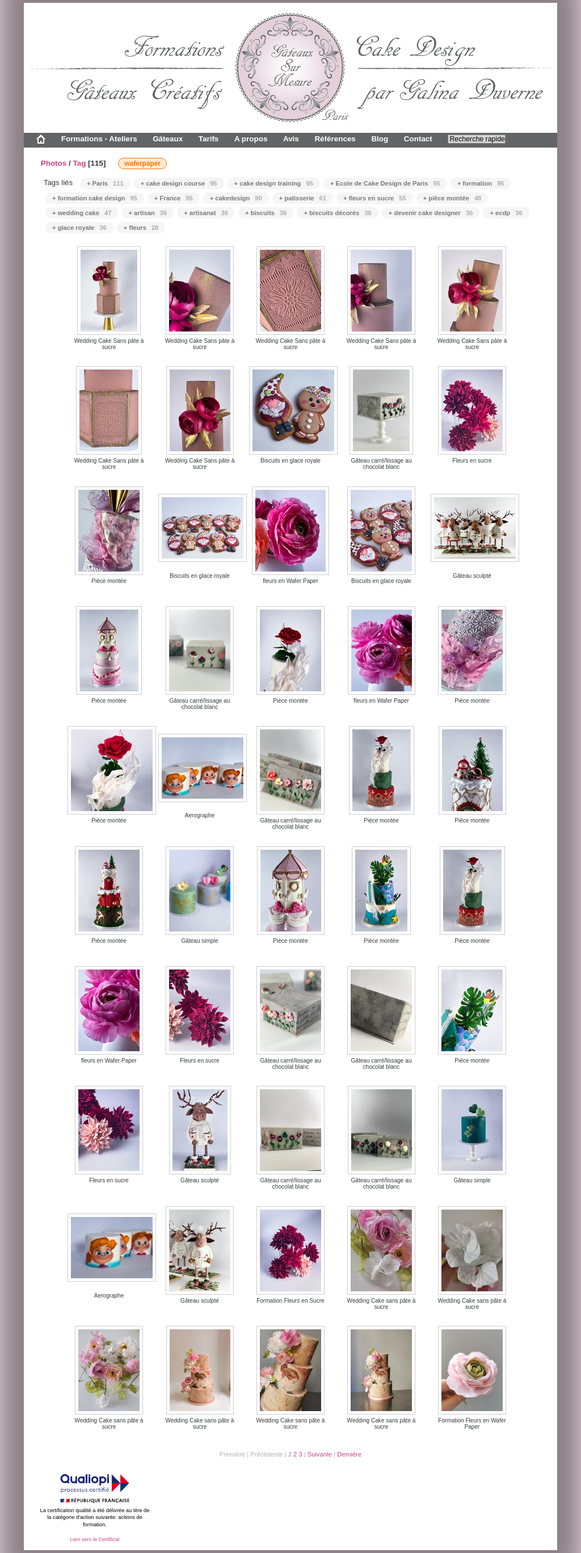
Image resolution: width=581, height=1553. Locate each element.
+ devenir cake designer (431, 212)
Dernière (349, 1454)
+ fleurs (141, 227)
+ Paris (105, 183)
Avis (291, 139)
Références (334, 139)
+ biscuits (266, 212)
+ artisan (147, 212)
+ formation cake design (94, 198)
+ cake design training (273, 183)
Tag (79, 163)
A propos (250, 139)
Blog (379, 139)
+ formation (480, 183)
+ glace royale (79, 227)
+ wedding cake (81, 212)
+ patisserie (302, 198)
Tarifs (209, 139)
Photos (54, 163)
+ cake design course (179, 183)
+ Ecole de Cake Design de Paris (385, 183)
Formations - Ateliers (99, 139)
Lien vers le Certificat (94, 1539)
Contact (418, 139)
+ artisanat (206, 212)
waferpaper (142, 163)
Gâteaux (168, 139)
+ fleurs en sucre (374, 198)
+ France (173, 198)
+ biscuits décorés (337, 212)
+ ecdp (506, 212)
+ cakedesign (236, 198)
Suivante (320, 1454)
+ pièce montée (452, 198)
